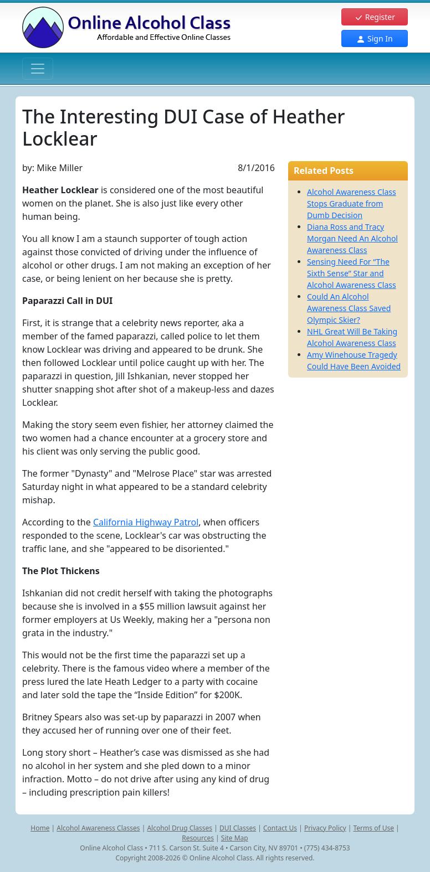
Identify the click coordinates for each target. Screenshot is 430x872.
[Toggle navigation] (37, 69)
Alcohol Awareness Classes (98, 828)
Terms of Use (374, 828)
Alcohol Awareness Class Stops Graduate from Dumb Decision (351, 203)
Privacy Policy (325, 828)
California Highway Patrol (145, 522)
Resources (198, 838)
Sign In (374, 38)
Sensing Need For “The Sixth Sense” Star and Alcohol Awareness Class (351, 273)
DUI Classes (237, 828)
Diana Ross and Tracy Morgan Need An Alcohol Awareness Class (352, 238)
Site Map (234, 838)
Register (374, 17)
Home (39, 828)
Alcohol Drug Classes (179, 828)
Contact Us (280, 828)
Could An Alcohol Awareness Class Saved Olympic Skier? (349, 308)
